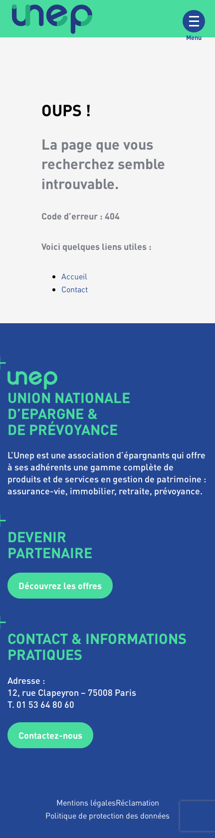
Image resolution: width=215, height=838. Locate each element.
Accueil (74, 276)
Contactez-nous (50, 735)
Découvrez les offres (60, 585)
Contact (74, 289)
